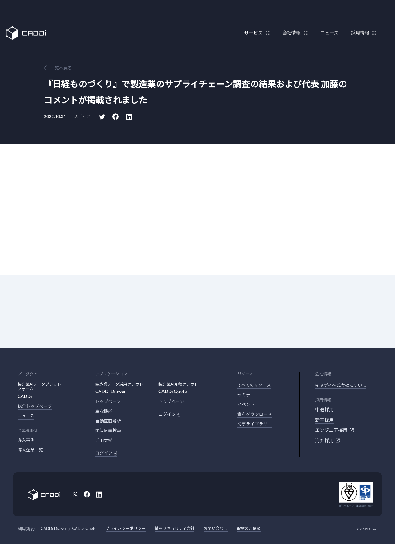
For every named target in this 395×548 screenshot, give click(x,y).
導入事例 (27, 441)
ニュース (326, 19)
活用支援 (104, 443)
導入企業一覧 (31, 452)
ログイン (106, 456)
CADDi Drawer (55, 532)
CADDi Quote (88, 532)
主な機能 (104, 412)
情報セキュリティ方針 (184, 532)
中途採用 (324, 410)
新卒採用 (324, 420)
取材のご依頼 (263, 532)
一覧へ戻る (61, 67)
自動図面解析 (109, 422)
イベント (246, 406)
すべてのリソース (255, 385)
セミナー (246, 396)
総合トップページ (36, 406)
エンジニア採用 (334, 430)
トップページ (109, 401)
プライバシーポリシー (132, 532)
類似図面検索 (109, 433)
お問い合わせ (228, 532)
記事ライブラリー (255, 426)
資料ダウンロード (255, 416)
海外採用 (327, 441)
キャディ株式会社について (342, 385)
